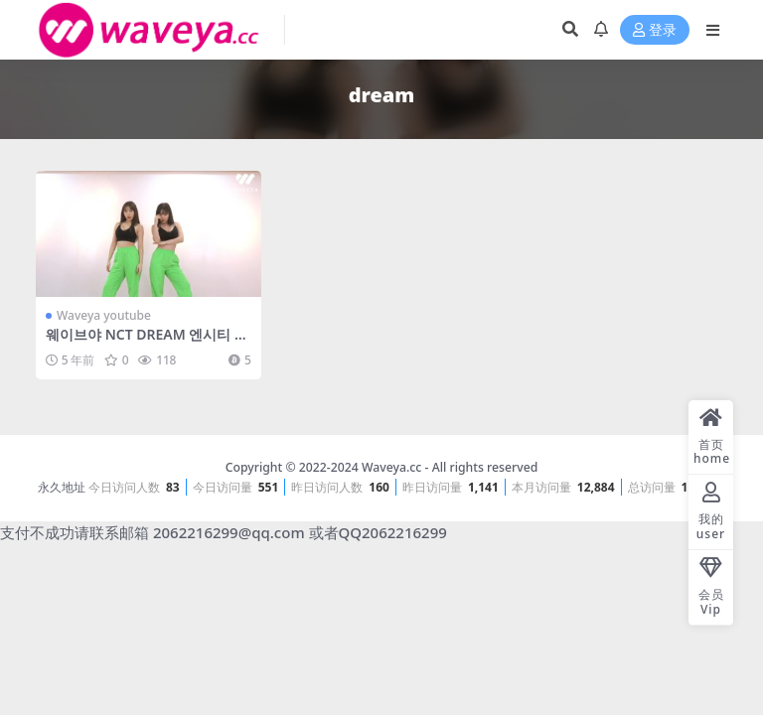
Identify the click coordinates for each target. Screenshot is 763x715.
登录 (655, 30)
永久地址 (61, 487)
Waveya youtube (104, 315)
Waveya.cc (391, 467)
